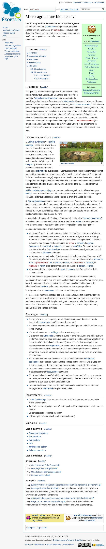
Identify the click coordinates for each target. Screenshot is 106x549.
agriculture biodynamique (46, 98)
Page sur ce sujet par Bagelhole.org (47, 500)
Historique (74, 9)
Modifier (64, 9)
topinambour (54, 249)
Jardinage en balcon (38, 447)
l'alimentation (97, 517)
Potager (88, 58)
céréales (78, 246)
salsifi (66, 262)
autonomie (48, 336)
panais (58, 262)
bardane (89, 262)
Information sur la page (11, 58)
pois (63, 269)
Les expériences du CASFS (43, 488)
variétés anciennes (85, 121)
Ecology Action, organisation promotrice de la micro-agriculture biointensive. (65, 484)
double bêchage (39, 399)
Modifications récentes (11, 30)
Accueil (5, 27)
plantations (39, 201)
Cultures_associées (92, 218)
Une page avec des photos (43, 468)
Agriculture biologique (38, 433)
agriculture (37, 519)
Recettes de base (92, 79)
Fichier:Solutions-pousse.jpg (38, 190)
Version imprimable (11, 51)
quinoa (90, 243)
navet (42, 266)
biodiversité (48, 388)
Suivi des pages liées (12, 46)
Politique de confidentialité (34, 544)
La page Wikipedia (39, 475)
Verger (95, 58)
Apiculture (91, 55)
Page (26, 9)
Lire (57, 9)
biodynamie (69, 101)
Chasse (91, 73)
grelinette (40, 171)
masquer (42, 49)
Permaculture (91, 52)
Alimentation (91, 61)
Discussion (77, 2)
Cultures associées (81, 104)
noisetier (58, 246)
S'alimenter (95, 41)
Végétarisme (91, 82)
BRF (31, 443)
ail (51, 262)
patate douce (42, 262)
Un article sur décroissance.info (45, 472)
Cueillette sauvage (91, 46)
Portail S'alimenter (83, 514)
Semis (30, 201)
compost (29, 164)
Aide (4, 36)
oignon (90, 266)
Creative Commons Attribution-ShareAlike (68, 539)
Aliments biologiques (92, 64)
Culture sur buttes (67, 163)
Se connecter (99, 2)
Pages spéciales (10, 48)
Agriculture (91, 49)
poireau (82, 266)
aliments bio (89, 519)
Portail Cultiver (39, 514)
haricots (71, 269)
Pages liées (8, 43)
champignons (44, 322)
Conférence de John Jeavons (44, 465)
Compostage (34, 440)
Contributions (88, 2)
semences (49, 291)
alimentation (50, 26)
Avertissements (68, 544)
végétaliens (54, 345)
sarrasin (80, 243)
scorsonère (77, 262)
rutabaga (33, 266)
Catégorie (30, 527)
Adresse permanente (12, 54)
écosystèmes (53, 372)
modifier (44, 87)
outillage (54, 332)
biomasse (47, 253)
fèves (71, 243)
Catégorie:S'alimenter (92, 90)
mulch (28, 193)
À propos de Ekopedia (53, 544)
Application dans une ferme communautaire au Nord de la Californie (61, 497)
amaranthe (34, 246)
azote (78, 221)
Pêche (91, 76)
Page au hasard (9, 33)
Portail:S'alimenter (91, 93)
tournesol (47, 246)
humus (57, 30)
